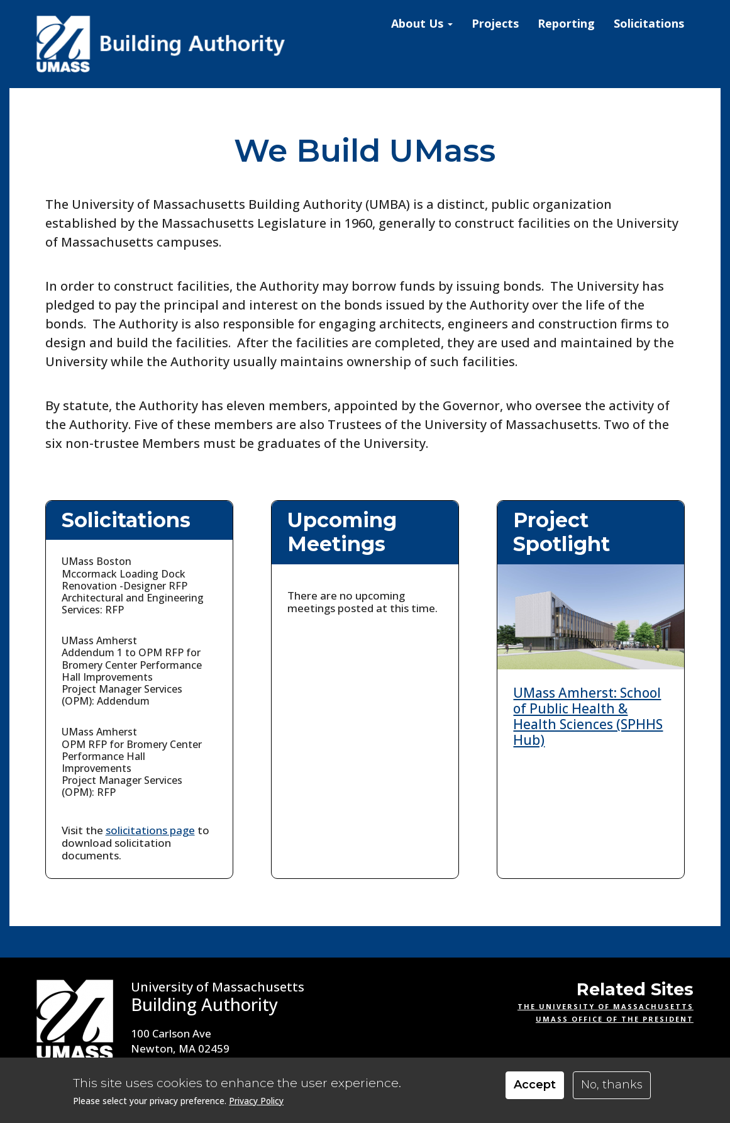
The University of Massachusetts (605, 1006)
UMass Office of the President (615, 1019)
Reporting (566, 23)
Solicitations (649, 23)
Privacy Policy (256, 1101)
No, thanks (612, 1085)
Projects (495, 23)
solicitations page (150, 830)
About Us (422, 23)
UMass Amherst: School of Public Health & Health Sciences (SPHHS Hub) (588, 716)
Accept (535, 1085)
